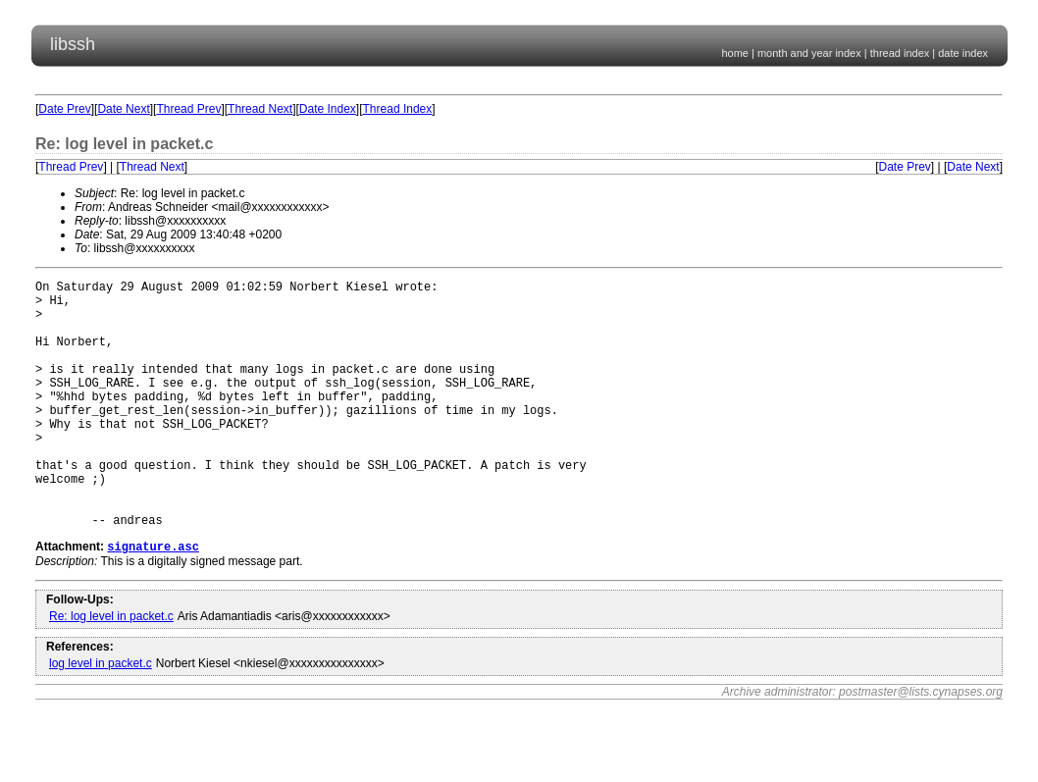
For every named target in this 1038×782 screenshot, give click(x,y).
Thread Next (260, 109)
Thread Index (398, 109)
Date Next (123, 109)
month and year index (809, 53)
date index (963, 53)
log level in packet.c (100, 718)
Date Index (327, 109)
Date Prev (64, 109)
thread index (900, 53)
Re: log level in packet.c (111, 671)
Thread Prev (188, 109)
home (735, 53)
